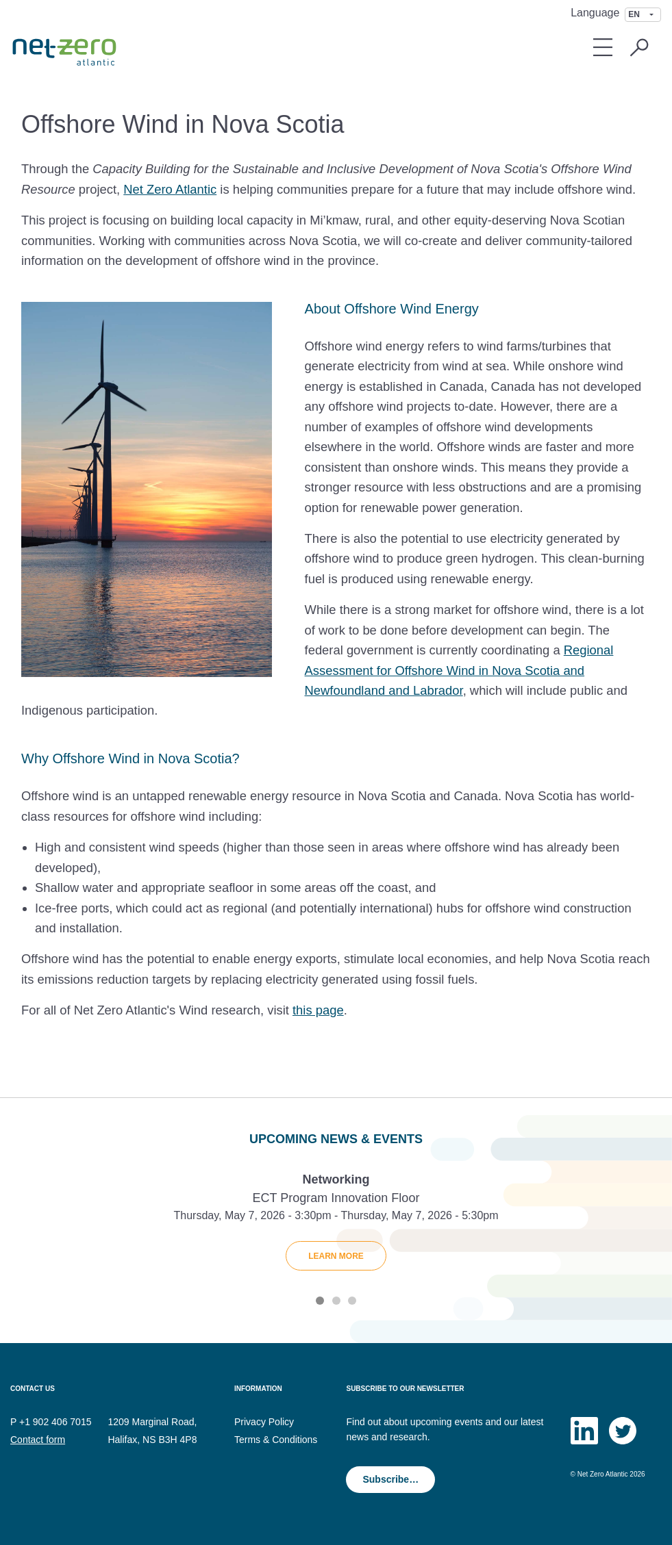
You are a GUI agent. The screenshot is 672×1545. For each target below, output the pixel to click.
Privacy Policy (264, 1421)
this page (318, 1010)
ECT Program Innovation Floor (336, 1198)
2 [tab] (336, 1301)
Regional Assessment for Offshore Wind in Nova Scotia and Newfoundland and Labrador (459, 670)
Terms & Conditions (275, 1439)
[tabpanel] (336, 1225)
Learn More (336, 1256)
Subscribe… (390, 1479)
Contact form (37, 1439)
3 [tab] (352, 1301)
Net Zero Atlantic (169, 189)
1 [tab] (320, 1301)
